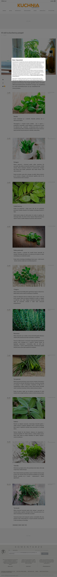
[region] (28, 69)
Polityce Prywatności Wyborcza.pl (36, 75)
